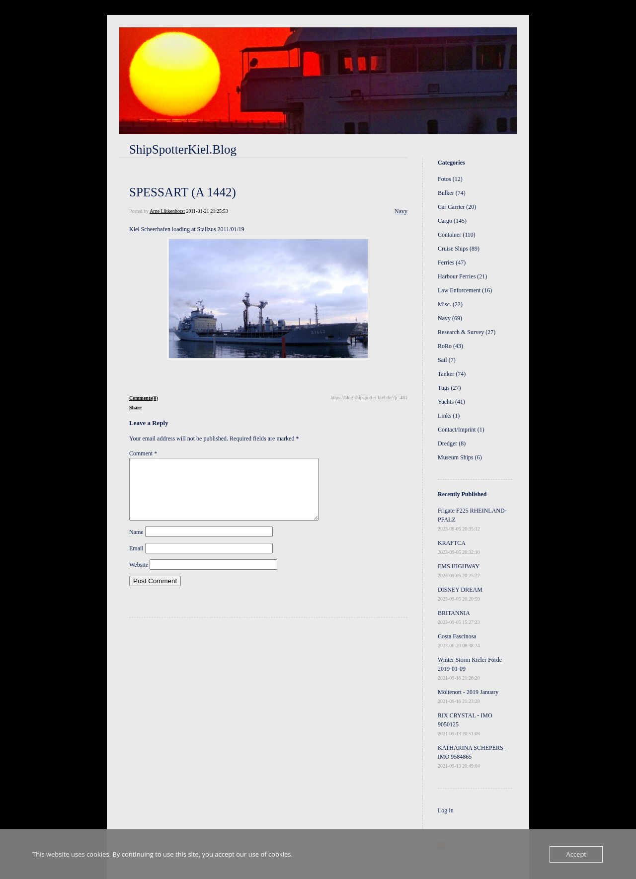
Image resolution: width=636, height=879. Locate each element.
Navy (401, 211)
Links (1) (449, 415)
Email (136, 560)
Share (135, 407)
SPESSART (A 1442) (182, 192)
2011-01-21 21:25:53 (207, 211)
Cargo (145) (452, 220)
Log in (446, 810)
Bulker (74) (452, 192)
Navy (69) (450, 318)
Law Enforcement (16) (465, 290)
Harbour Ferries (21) (462, 276)
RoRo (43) (450, 346)
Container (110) (457, 234)
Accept (576, 854)
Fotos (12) (450, 179)
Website (138, 576)
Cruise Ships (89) (458, 248)
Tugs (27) (449, 387)
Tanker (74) (452, 373)
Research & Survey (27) (466, 332)
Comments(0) (143, 398)
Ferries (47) (452, 262)
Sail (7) (447, 359)
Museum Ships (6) (460, 457)
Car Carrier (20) (457, 206)
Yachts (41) (451, 401)
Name (136, 543)
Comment (143, 453)
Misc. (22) (450, 304)
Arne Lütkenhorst (167, 211)
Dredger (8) (452, 443)
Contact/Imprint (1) (461, 429)
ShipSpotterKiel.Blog (183, 149)
